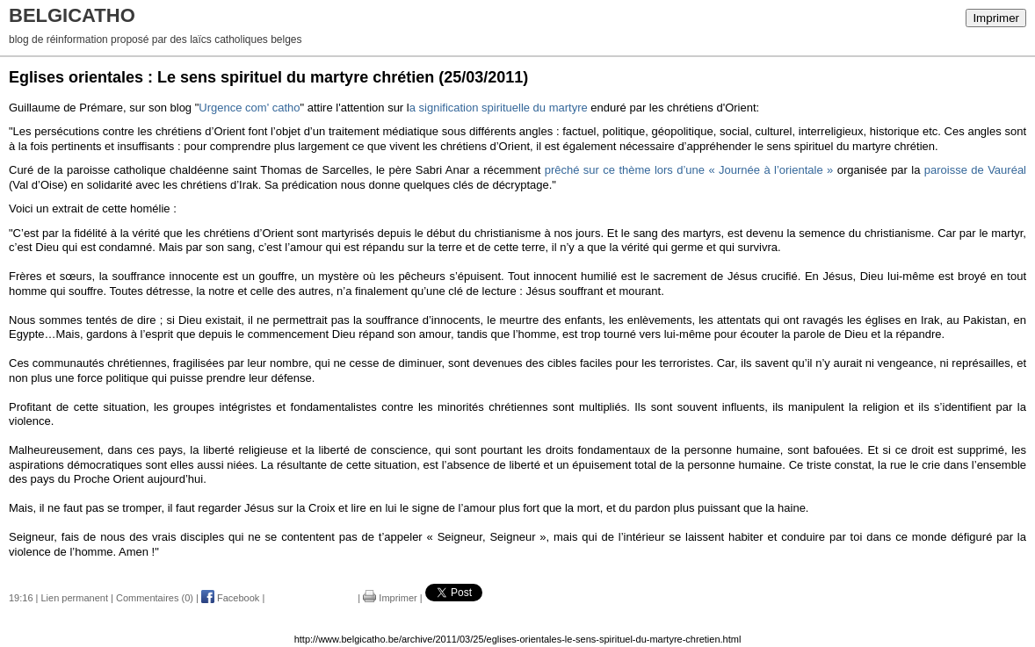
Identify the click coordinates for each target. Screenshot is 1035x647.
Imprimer (996, 18)
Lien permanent (74, 598)
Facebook (230, 598)
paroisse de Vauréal (975, 169)
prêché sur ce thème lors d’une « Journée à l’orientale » (689, 169)
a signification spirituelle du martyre (498, 107)
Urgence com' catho (249, 107)
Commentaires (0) (154, 598)
